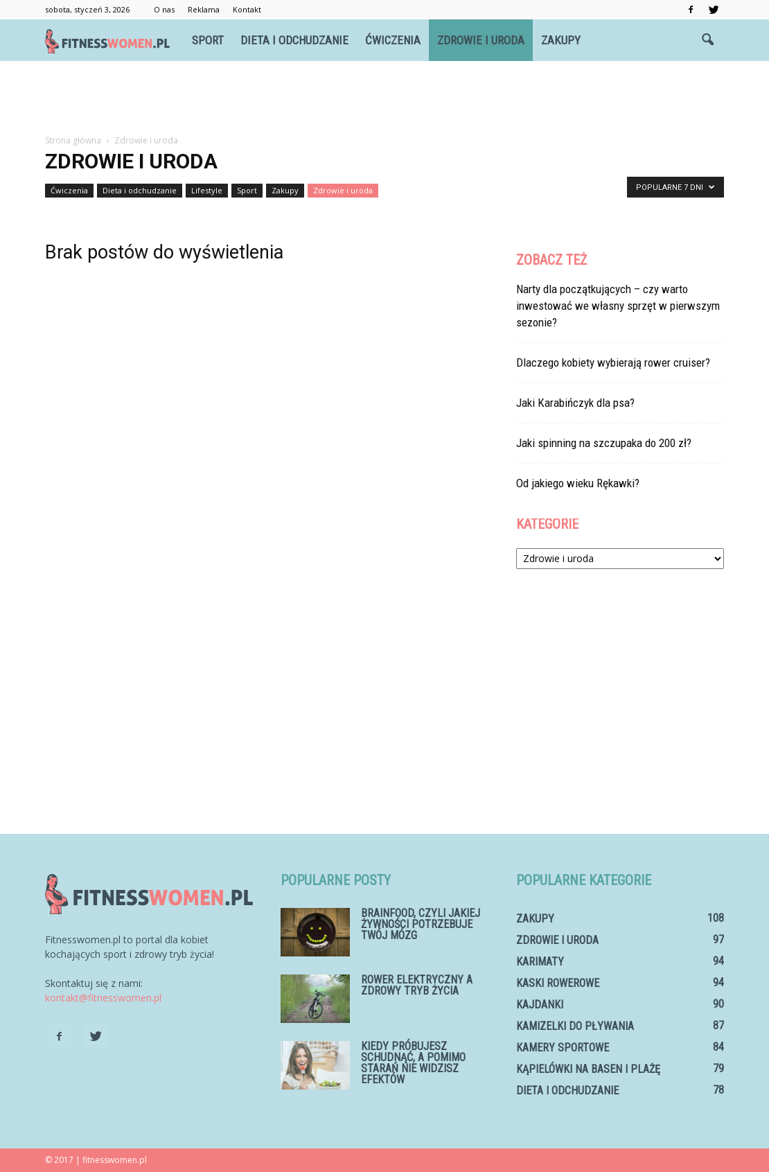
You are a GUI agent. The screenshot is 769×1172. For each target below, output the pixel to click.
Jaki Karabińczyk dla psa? (575, 403)
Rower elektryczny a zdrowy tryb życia (416, 985)
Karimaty (540, 961)
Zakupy (561, 40)
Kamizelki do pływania (575, 1026)
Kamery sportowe (562, 1047)
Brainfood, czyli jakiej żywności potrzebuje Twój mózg (420, 924)
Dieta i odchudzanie (294, 40)
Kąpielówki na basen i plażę (588, 1069)
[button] (707, 40)
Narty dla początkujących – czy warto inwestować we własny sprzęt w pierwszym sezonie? (618, 305)
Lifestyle (206, 190)
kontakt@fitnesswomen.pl (103, 997)
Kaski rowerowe (557, 983)
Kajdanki (539, 1004)
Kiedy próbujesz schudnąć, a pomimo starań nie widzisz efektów (413, 1063)
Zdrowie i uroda (480, 40)
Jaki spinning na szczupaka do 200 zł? (603, 443)
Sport (208, 40)
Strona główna (73, 140)
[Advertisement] (384, 98)
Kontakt (247, 9)
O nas (164, 9)
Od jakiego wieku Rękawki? (577, 483)
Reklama (204, 9)
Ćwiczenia (393, 40)
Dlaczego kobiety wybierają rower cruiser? (613, 362)
